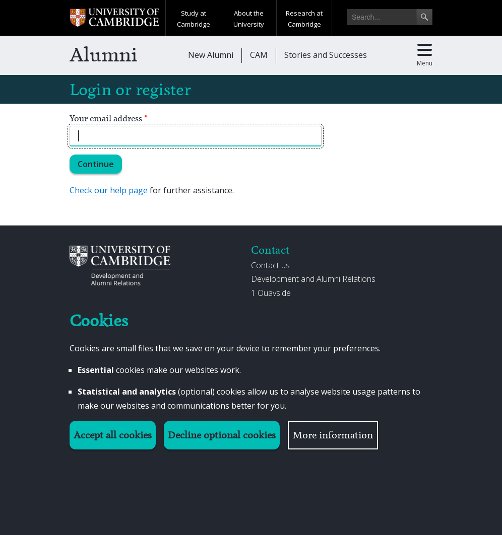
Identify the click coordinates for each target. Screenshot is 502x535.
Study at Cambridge (193, 19)
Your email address (109, 118)
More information (333, 435)
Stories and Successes (325, 54)
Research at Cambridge (304, 19)
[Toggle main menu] (424, 55)
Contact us (270, 265)
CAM (259, 54)
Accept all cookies (113, 435)
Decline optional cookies (222, 435)
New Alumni (210, 54)
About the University (248, 19)
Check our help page (109, 190)
